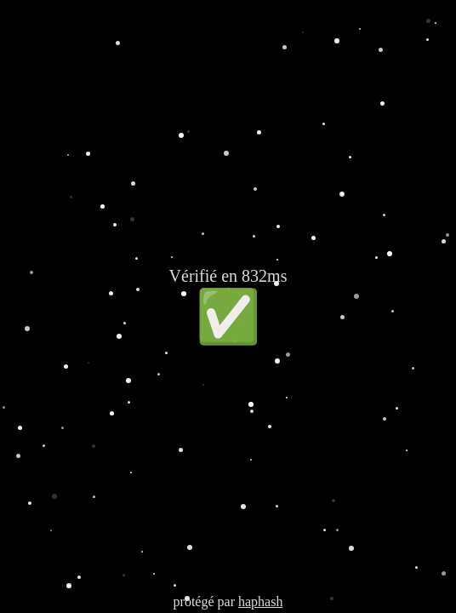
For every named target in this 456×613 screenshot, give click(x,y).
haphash (260, 601)
